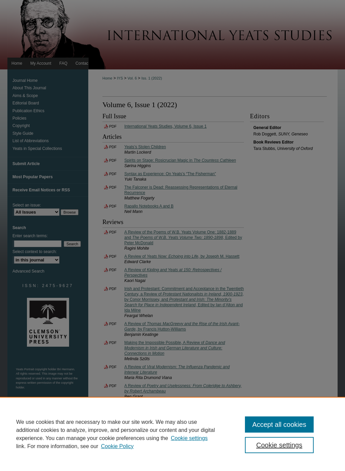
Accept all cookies (279, 424)
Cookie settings (189, 438)
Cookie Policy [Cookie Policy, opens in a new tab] (117, 446)
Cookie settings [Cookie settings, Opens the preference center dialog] (279, 445)
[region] (172, 434)
